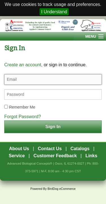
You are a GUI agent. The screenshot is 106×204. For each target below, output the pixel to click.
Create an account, (23, 64)
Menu (90, 36)
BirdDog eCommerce (61, 188)
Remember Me (19, 107)
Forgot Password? (22, 116)
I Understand (54, 11)
